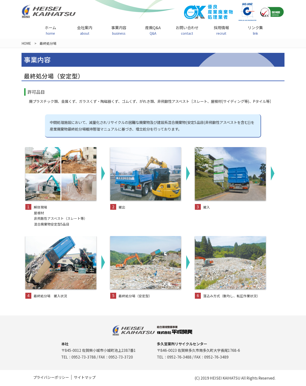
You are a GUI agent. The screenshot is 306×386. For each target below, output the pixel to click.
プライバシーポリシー (51, 377)
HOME (26, 43)
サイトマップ (84, 377)
